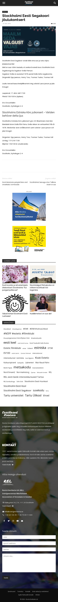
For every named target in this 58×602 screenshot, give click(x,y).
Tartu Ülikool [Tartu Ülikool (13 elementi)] (33, 395)
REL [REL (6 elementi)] (50, 372)
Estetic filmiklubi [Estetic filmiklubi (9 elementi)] (12, 348)
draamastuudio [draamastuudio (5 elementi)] (36, 338)
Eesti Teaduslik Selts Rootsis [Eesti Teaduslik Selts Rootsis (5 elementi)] (39, 343)
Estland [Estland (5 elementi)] (30, 348)
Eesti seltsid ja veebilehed (40, 591)
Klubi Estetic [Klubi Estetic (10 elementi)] (42, 357)
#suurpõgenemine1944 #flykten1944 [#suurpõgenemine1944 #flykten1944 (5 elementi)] (17, 338)
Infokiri (38, 595)
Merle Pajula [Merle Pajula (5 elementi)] (8, 368)
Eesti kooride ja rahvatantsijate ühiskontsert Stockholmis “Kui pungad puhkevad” (15, 287)
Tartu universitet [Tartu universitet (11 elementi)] (13, 395)
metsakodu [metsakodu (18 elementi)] (22, 367)
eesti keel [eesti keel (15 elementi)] (10, 342)
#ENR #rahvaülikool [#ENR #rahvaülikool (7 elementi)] (39, 328)
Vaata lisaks (8, 464)
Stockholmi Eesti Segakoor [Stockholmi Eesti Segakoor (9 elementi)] (17, 390)
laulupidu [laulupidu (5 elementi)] (20, 363)
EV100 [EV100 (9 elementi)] (7, 352)
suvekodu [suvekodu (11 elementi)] (38, 390)
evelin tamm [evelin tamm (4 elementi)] (15, 353)
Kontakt (27, 591)
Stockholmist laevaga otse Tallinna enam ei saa (43, 183)
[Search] (55, 3)
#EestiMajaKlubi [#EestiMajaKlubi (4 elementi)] (17, 329)
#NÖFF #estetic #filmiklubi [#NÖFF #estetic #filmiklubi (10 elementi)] (19, 333)
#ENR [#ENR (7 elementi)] (25, 328)
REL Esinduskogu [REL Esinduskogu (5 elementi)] (9, 381)
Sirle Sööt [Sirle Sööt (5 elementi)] (20, 381)
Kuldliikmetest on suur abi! (41, 314)
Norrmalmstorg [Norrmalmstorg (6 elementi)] (23, 372)
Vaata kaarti (8, 506)
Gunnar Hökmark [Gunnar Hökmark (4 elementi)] (26, 353)
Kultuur (5, 12)
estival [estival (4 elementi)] (24, 348)
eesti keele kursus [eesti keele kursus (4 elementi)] (23, 343)
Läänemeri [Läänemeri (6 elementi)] (29, 362)
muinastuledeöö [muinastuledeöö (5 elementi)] (38, 368)
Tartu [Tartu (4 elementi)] (47, 391)
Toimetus (20, 591)
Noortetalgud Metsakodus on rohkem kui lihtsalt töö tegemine (42, 287)
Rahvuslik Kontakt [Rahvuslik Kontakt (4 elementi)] (42, 372)
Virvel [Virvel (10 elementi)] (46, 395)
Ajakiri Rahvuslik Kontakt (25, 595)
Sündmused (11, 591)
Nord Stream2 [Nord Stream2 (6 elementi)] (9, 372)
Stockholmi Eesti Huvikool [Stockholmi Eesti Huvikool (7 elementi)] (36, 381)
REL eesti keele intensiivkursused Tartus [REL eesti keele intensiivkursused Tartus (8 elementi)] (24, 376)
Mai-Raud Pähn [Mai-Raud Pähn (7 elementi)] (42, 362)
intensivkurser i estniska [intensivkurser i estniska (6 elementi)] (14, 358)
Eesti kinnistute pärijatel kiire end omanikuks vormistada (14, 183)
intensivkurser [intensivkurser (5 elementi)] (37, 353)
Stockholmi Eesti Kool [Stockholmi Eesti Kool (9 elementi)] (15, 385)
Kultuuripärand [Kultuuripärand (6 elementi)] (10, 362)
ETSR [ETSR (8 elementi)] (50, 348)
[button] (3, 3)
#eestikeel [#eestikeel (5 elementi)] (7, 329)
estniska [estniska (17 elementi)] (40, 347)
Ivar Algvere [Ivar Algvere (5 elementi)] (29, 358)
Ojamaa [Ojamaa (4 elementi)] (33, 372)
